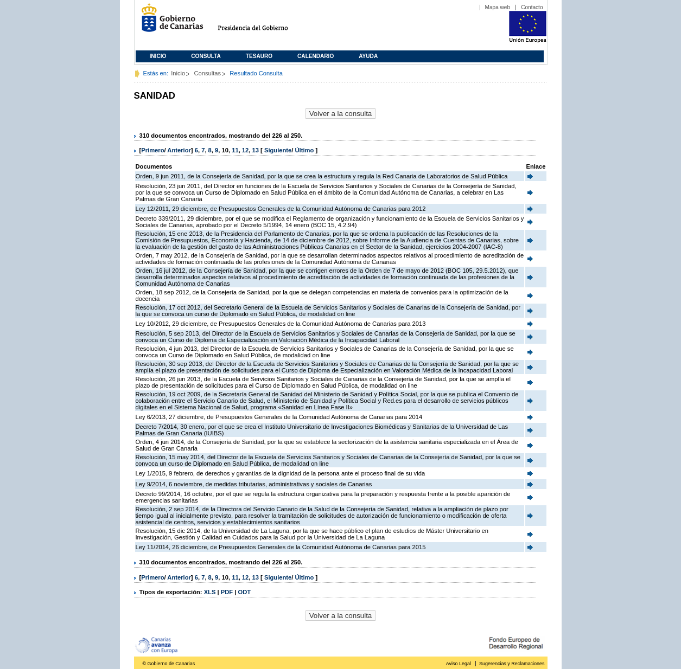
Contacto (532, 7)
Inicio (158, 56)
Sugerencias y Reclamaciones (511, 663)
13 (255, 150)
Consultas (207, 73)
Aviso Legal (458, 663)
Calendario (315, 56)
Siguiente (277, 150)
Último (305, 150)
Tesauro (259, 56)
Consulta (206, 56)
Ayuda (368, 56)
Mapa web (498, 7)
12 (245, 150)
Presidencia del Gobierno (263, 22)
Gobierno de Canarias (169, 22)
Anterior (179, 150)
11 (235, 150)
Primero (152, 150)
